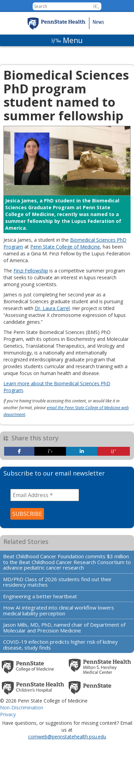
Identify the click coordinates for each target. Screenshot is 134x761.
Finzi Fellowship (30, 270)
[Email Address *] (44, 495)
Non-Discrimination (21, 707)
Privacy (8, 714)
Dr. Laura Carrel (52, 308)
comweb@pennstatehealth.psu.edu (67, 736)
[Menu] (67, 40)
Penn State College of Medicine (65, 246)
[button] (96, 6)
